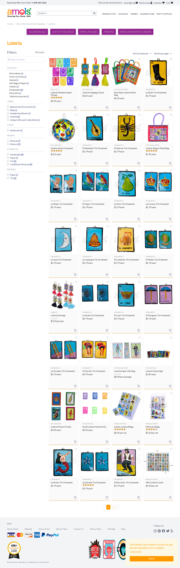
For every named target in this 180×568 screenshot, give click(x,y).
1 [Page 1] (108, 507)
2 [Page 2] (113, 507)
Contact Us (79, 529)
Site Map (111, 529)
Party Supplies (164, 14)
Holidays (123, 14)
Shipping (28, 529)
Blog (123, 529)
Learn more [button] (135, 551)
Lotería (51, 23)
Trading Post (109, 14)
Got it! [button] (151, 559)
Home (10, 23)
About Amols (12, 529)
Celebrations (147, 14)
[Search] (25, 59)
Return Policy (61, 529)
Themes (134, 14)
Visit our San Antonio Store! (110, 3)
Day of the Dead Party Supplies (30, 23)
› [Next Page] (117, 507)
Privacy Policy (95, 529)
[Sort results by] (142, 53)
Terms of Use (44, 529)
